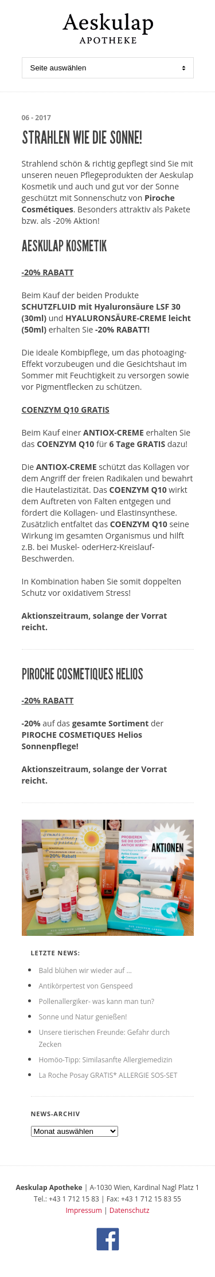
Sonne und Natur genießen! (83, 1017)
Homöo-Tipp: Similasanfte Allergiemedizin (106, 1060)
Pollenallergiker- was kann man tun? (96, 1001)
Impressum (83, 1210)
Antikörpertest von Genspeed (86, 986)
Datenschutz (130, 1210)
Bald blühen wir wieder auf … (85, 970)
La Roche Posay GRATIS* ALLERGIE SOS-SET (108, 1075)
